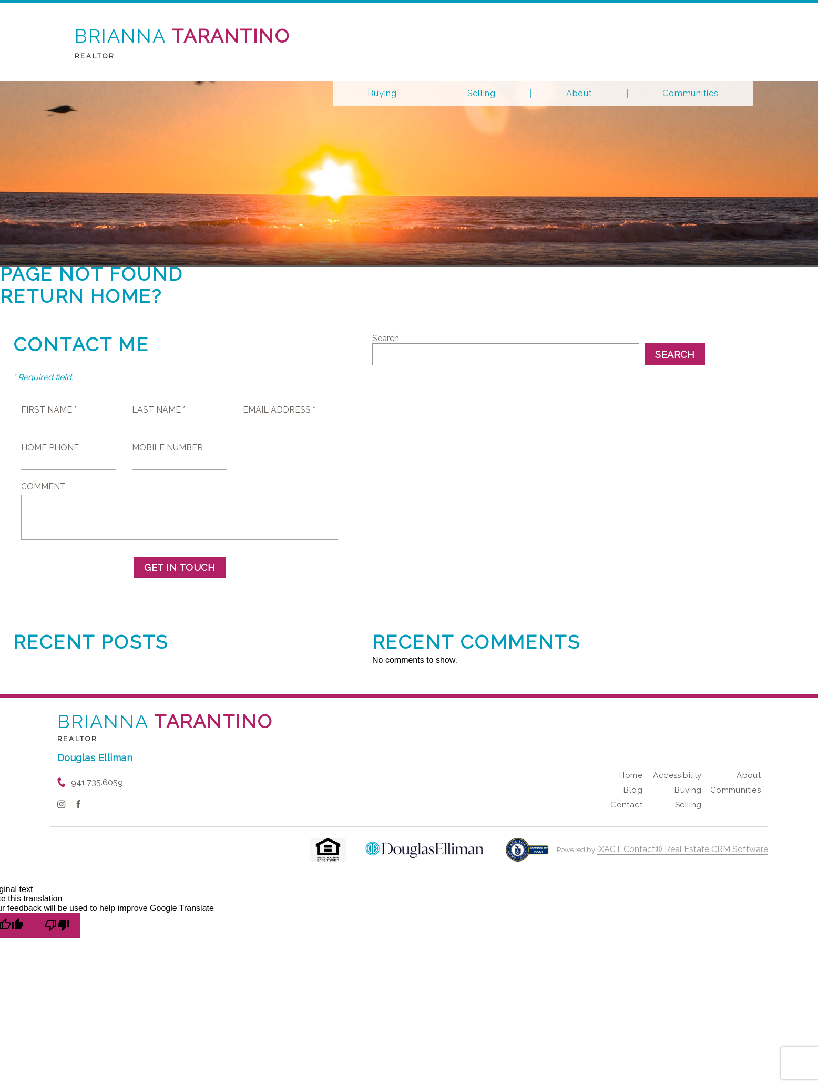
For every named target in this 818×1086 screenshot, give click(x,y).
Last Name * (159, 410)
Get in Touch (179, 567)
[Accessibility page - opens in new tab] (527, 855)
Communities (690, 93)
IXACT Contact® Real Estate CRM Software (682, 849)
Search (385, 338)
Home (630, 775)
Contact (626, 805)
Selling (481, 93)
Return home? (81, 296)
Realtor (77, 739)
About (579, 93)
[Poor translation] (57, 925)
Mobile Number (167, 448)
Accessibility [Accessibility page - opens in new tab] (677, 775)
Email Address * (279, 410)
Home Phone (50, 448)
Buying (382, 93)
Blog (632, 790)
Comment (43, 486)
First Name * (49, 410)
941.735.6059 (97, 782)
